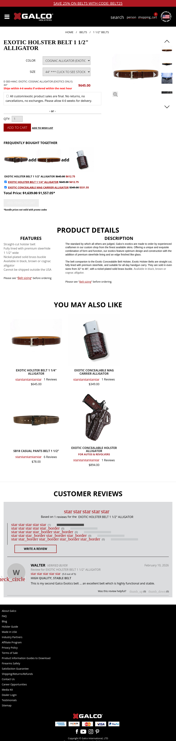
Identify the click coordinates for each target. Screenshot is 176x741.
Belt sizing (24, 278)
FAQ (4, 616)
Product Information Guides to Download (26, 658)
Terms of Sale (10, 653)
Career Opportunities (14, 684)
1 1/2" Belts (101, 32)
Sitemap (6, 705)
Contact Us (8, 679)
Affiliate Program (12, 642)
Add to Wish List (42, 128)
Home (69, 32)
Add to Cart (17, 127)
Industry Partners (12, 637)
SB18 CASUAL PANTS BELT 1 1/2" (36, 451)
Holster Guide (10, 626)
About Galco (9, 611)
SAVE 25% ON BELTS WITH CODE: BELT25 (88, 3)
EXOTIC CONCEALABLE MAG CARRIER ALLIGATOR (38, 187)
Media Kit (7, 689)
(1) (49, 524)
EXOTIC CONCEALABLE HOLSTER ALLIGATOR (94, 451)
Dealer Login (9, 695)
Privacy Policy (10, 647)
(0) (62, 528)
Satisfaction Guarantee (15, 668)
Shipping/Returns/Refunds (17, 674)
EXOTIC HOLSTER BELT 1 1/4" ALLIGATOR (33, 182)
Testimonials (9, 700)
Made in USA (9, 632)
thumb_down (157, 591)
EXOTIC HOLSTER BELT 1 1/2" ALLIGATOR (29, 176)
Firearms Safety (11, 663)
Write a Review (35, 549)
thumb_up (136, 591)
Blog (4, 621)
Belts (83, 32)
